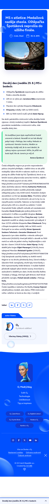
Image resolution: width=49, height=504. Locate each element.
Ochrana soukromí (33, 452)
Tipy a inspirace (14, 44)
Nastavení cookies (15, 452)
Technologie (12, 29)
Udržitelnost (12, 36)
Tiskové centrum (24, 455)
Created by (24, 468)
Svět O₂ (10, 21)
